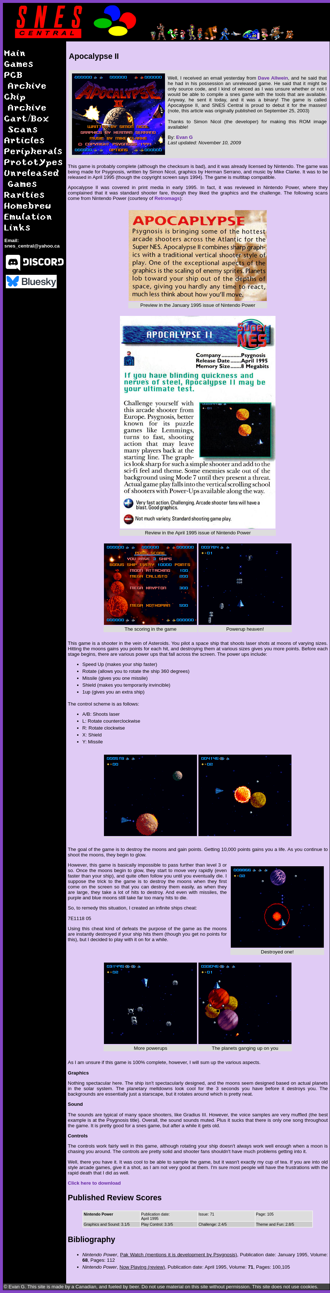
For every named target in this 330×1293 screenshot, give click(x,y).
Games (19, 63)
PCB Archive (25, 79)
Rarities (24, 194)
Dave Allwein (273, 78)
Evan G (184, 137)
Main (15, 53)
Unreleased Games (32, 177)
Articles (24, 140)
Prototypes (33, 162)
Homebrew (28, 205)
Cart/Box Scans (26, 123)
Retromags (167, 198)
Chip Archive (25, 101)
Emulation (28, 216)
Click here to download (94, 1183)
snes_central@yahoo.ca (32, 246)
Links (17, 227)
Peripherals (33, 151)
